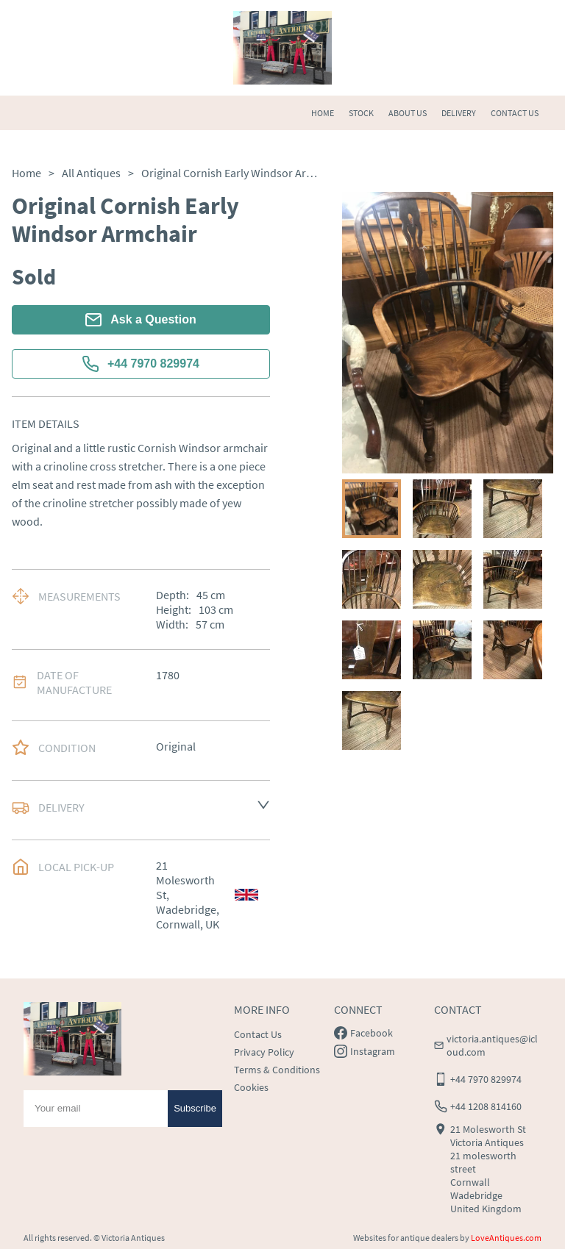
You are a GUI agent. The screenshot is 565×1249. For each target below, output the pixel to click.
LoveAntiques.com (506, 1237)
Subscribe (195, 1108)
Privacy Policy (264, 1052)
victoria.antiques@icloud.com (492, 1045)
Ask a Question (140, 319)
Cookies (251, 1087)
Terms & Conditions (277, 1069)
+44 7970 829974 (140, 364)
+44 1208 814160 (486, 1106)
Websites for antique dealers (405, 1237)
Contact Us (258, 1034)
